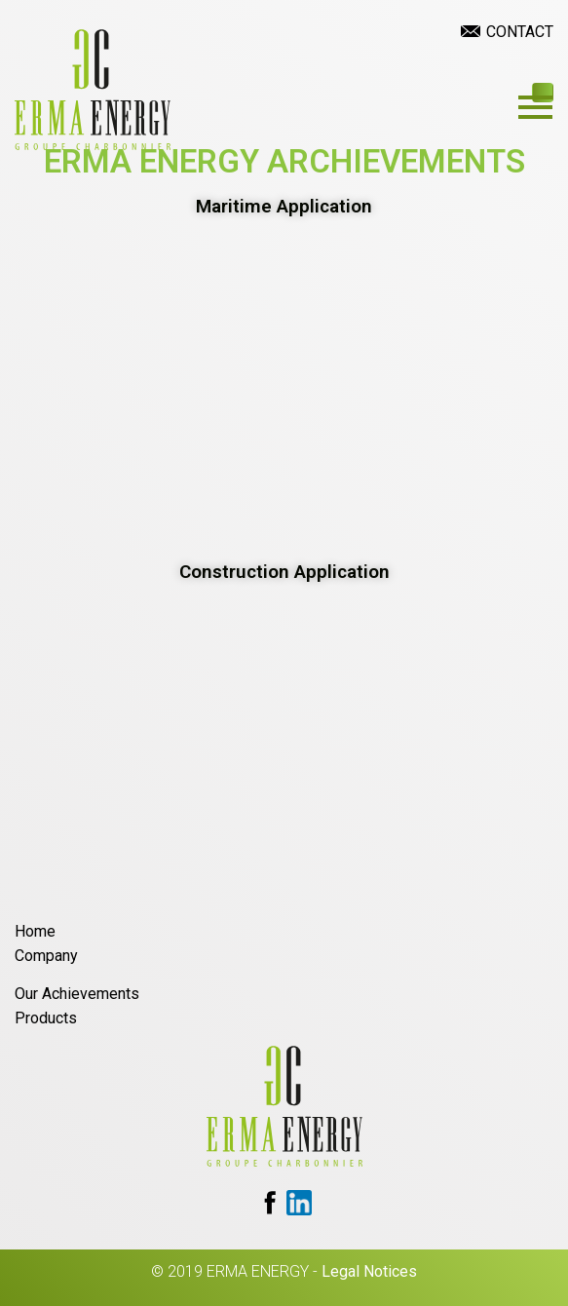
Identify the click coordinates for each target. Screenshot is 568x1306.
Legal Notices (369, 1271)
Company (46, 955)
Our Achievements (77, 993)
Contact (519, 31)
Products (46, 1018)
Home (35, 931)
